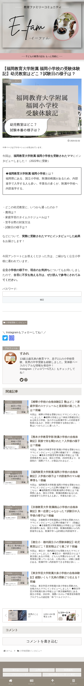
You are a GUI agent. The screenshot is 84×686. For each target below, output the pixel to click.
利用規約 (68, 671)
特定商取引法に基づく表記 (62, 676)
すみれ (24, 353)
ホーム (15, 671)
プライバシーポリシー (22, 676)
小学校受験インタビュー (14, 322)
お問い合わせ (42, 671)
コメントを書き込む (42, 643)
